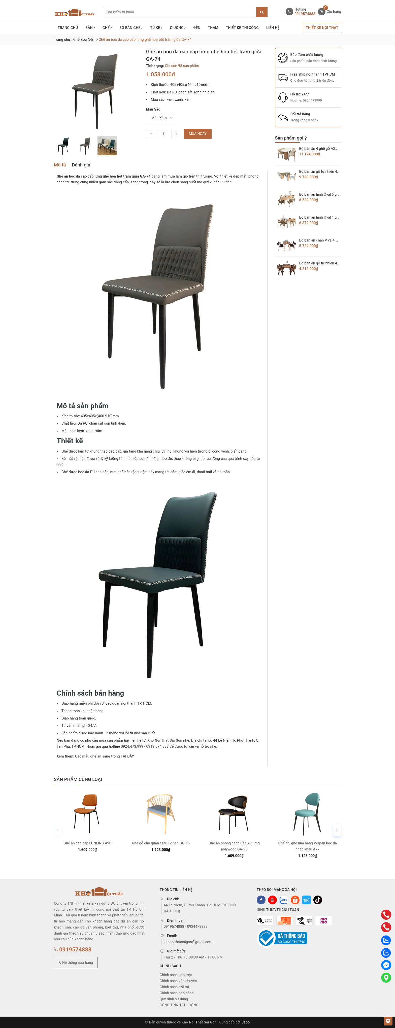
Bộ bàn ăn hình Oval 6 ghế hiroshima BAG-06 (335, 194)
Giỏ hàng (334, 12)
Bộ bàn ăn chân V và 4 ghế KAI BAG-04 (330, 240)
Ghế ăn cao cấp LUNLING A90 (87, 843)
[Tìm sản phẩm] (179, 12)
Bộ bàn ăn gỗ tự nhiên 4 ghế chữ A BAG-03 (333, 263)
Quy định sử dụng (174, 999)
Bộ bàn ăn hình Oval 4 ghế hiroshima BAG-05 (335, 217)
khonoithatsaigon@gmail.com (188, 942)
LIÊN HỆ (272, 28)
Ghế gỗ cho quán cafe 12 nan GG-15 (161, 843)
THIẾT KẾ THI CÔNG (242, 28)
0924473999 (312, 100)
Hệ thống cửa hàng (76, 963)
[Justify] (262, 12)
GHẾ (107, 28)
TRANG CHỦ (68, 28)
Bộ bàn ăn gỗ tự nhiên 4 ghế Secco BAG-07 (333, 171)
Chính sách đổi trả (174, 987)
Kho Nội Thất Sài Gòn (164, 740)
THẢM (213, 28)
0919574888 (304, 14)
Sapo (246, 1022)
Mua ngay (198, 134)
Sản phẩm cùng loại (78, 779)
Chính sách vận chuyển (178, 981)
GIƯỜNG (178, 28)
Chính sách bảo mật (176, 975)
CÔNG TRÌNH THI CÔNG (179, 1005)
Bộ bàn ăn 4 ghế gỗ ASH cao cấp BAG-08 (332, 149)
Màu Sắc (153, 109)
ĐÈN (197, 28)
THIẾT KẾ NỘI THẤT (322, 28)
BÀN (90, 28)
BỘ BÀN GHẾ (131, 28)
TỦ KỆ (156, 28)
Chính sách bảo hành (177, 993)
